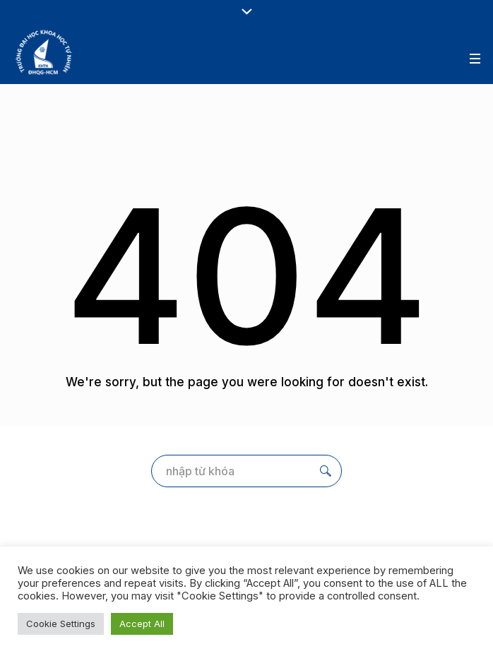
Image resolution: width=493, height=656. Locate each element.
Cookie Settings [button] (60, 623)
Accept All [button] (142, 623)
